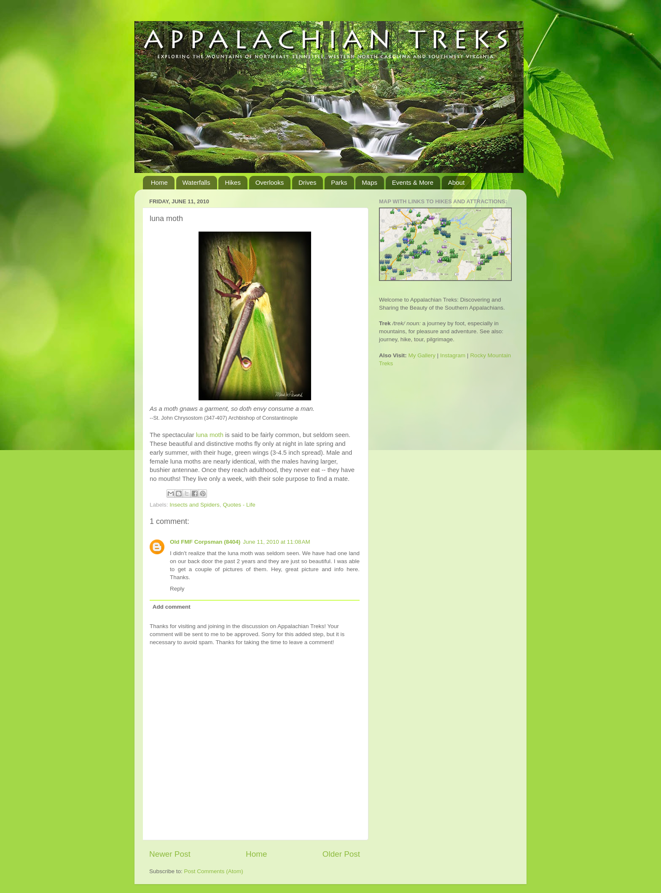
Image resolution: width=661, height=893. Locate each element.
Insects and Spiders (194, 505)
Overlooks (269, 182)
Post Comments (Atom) (213, 871)
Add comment (172, 607)
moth (209, 435)
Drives (307, 182)
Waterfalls (196, 182)
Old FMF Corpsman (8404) (205, 542)
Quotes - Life (239, 505)
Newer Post (170, 854)
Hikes (233, 182)
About (456, 182)
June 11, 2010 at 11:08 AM (276, 542)
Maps (369, 182)
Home (159, 182)
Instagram (452, 355)
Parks (339, 182)
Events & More (412, 182)
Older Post (341, 854)
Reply (177, 588)
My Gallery (422, 355)
